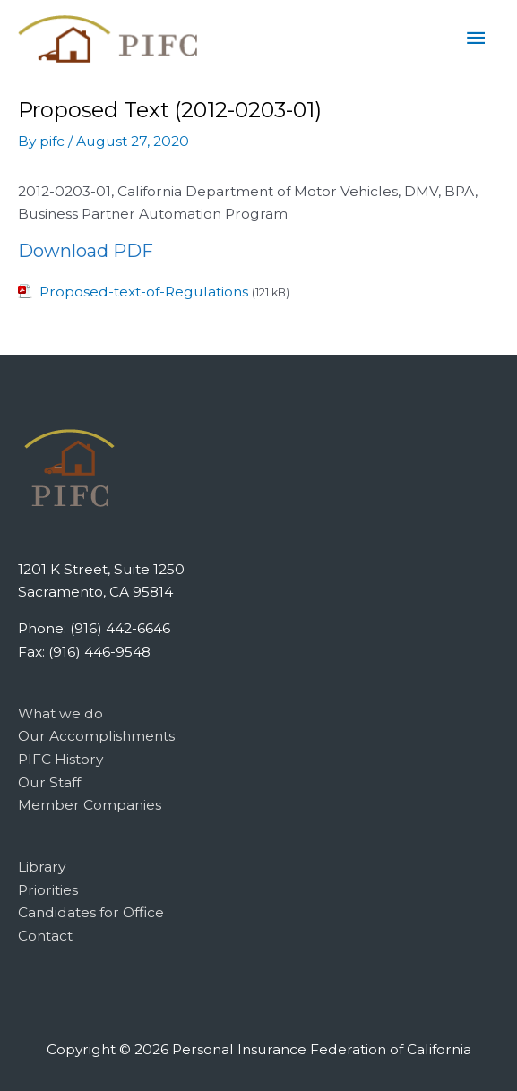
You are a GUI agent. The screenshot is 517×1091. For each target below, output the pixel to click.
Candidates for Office (91, 912)
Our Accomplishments (96, 735)
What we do (60, 713)
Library (41, 866)
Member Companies (89, 804)
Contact (45, 935)
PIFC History (60, 759)
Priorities (48, 889)
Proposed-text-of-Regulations (143, 291)
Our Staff (49, 782)
